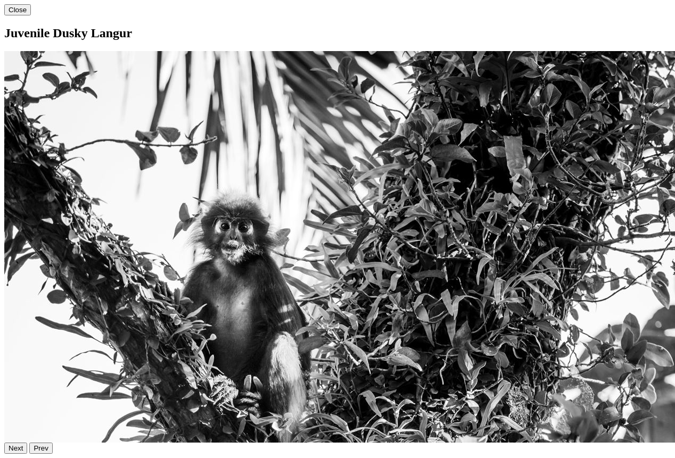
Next (16, 448)
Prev (41, 448)
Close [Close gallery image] (18, 10)
